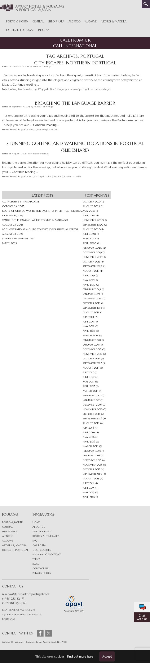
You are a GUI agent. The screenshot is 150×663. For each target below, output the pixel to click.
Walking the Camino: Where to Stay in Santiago (35, 220)
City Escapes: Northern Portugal (75, 63)
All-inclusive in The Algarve (20, 201)
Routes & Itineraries (45, 536)
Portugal (59, 89)
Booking (46, 554)
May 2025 (89, 210)
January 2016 (91, 455)
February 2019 (92, 289)
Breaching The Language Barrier (75, 103)
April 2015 (89, 497)
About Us (38, 526)
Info (41, 30)
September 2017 (92, 363)
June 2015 (88, 487)
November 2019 (93, 256)
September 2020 (93, 224)
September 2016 (92, 418)
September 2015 (92, 473)
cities (51, 89)
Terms (36, 559)
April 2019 (89, 284)
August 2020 (92, 229)
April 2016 (89, 441)
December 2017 (92, 349)
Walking (58, 176)
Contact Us (40, 568)
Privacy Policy (41, 572)
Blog (14, 89)
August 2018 (91, 312)
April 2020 (89, 243)
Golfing (49, 176)
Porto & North (17, 21)
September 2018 (92, 307)
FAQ (34, 540)
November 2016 (92, 409)
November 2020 (93, 220)
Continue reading (26, 84)
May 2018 (88, 326)
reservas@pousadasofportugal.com (25, 594)
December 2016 (92, 404)
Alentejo (75, 21)
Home (36, 522)
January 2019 (91, 293)
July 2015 (88, 483)
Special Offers (41, 531)
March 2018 (90, 335)
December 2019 (92, 252)
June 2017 (88, 376)
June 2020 (89, 233)
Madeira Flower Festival (18, 238)
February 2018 (92, 340)
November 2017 (92, 353)
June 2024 (89, 215)
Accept (107, 656)
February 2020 (92, 247)
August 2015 (91, 478)
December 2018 (92, 298)
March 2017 (90, 390)
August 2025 (91, 206)
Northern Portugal (28, 89)
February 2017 (92, 395)
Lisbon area (9, 531)
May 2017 (88, 381)
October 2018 (91, 303)
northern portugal (100, 89)
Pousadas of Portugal (42, 66)
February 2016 (92, 450)
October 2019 (92, 261)
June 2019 (89, 275)
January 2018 (91, 344)
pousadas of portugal (77, 89)
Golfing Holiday (72, 176)
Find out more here (80, 656)
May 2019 (89, 280)
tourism (53, 129)
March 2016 (90, 446)
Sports (30, 176)
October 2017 (91, 358)
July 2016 (88, 427)
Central (38, 21)
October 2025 (92, 201)
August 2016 (91, 423)
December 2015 (92, 460)
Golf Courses (41, 549)
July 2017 (88, 372)
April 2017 (89, 386)
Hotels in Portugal (20, 30)
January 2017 (91, 400)
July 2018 (88, 316)
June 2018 (89, 321)
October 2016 (91, 413)
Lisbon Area (56, 21)
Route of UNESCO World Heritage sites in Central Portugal (42, 210)
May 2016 (88, 437)
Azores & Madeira (114, 21)
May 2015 (88, 492)
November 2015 (92, 464)
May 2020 (89, 238)
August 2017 (91, 367)
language (42, 129)
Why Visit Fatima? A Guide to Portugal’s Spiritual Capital (40, 229)
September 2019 (92, 266)
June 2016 (89, 432)
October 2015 (91, 469)
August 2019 (91, 270)
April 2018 (89, 330)
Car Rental (39, 545)
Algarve (91, 21)
